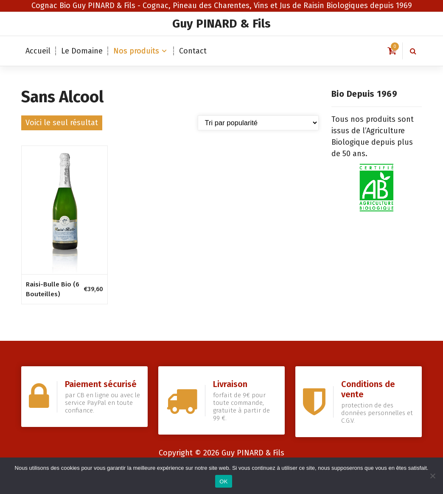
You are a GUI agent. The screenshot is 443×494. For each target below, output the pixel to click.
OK (223, 481)
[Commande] (258, 122)
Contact (193, 51)
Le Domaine (82, 51)
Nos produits (136, 51)
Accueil (37, 51)
